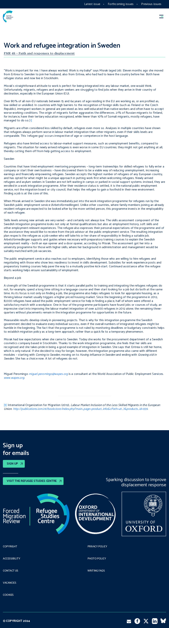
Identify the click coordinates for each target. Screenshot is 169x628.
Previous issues (151, 4)
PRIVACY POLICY (97, 546)
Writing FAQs (96, 570)
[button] (163, 16)
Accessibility (11, 558)
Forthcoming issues (121, 4)
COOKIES (8, 595)
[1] (30, 120)
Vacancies (9, 583)
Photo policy (96, 558)
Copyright (10, 546)
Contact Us (10, 570)
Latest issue (92, 4)
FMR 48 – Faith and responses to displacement (39, 53)
